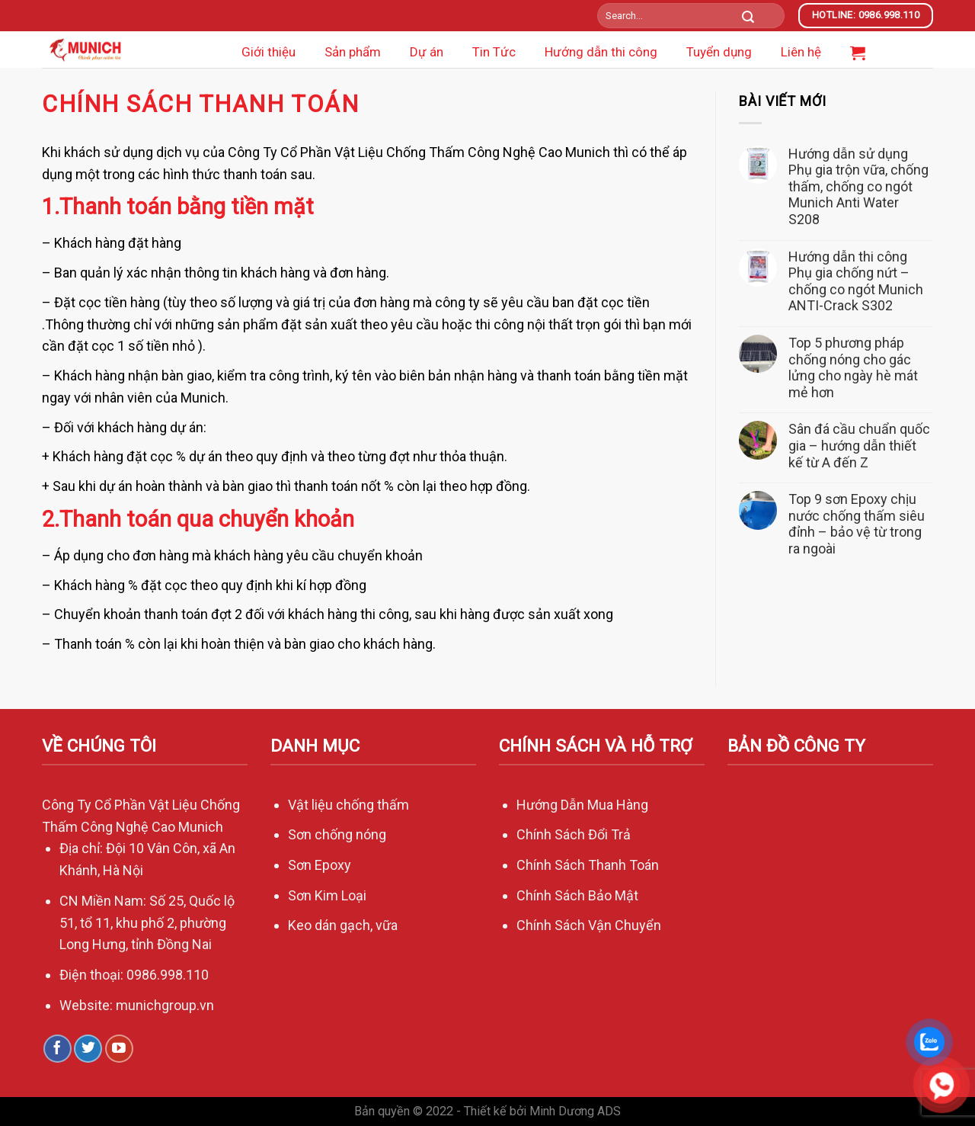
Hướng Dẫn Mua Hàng (582, 805)
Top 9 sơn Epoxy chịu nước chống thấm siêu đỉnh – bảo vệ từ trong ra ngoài (856, 524)
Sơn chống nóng (337, 834)
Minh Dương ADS (575, 1111)
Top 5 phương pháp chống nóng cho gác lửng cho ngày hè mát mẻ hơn (853, 367)
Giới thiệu (268, 51)
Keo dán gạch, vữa (343, 925)
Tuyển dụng (719, 51)
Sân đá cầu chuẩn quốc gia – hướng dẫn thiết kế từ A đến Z (859, 445)
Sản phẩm (352, 51)
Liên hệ (801, 51)
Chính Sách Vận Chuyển (590, 925)
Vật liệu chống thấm (348, 805)
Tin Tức (494, 51)
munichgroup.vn (165, 1005)
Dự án (426, 51)
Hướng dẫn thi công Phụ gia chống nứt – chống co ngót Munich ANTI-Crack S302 (855, 281)
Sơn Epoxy (319, 865)
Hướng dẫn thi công (601, 51)
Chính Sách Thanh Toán (587, 865)
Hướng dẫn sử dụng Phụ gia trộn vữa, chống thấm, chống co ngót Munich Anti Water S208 (858, 186)
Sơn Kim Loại (327, 895)
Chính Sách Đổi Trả (573, 834)
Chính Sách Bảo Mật (578, 895)
